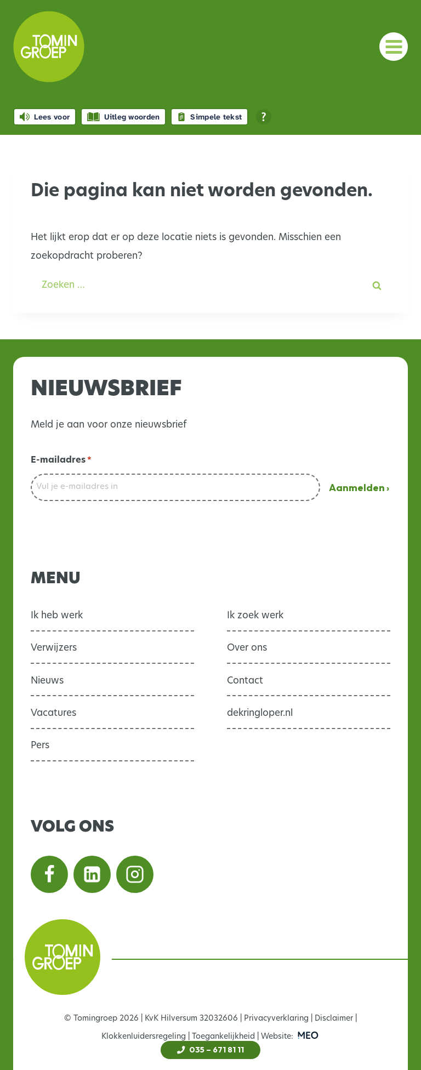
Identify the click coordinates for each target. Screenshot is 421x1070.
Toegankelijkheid (223, 1037)
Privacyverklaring (276, 1019)
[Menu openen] (393, 46)
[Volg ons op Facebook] (49, 874)
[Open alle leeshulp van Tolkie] (263, 116)
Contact (245, 681)
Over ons (247, 648)
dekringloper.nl (260, 713)
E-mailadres (61, 461)
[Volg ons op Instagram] (134, 874)
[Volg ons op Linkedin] (92, 874)
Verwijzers (54, 648)
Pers (40, 745)
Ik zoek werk (255, 616)
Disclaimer (334, 1019)
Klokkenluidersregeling (143, 1037)
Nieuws (47, 681)
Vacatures (53, 713)
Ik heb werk (57, 616)
